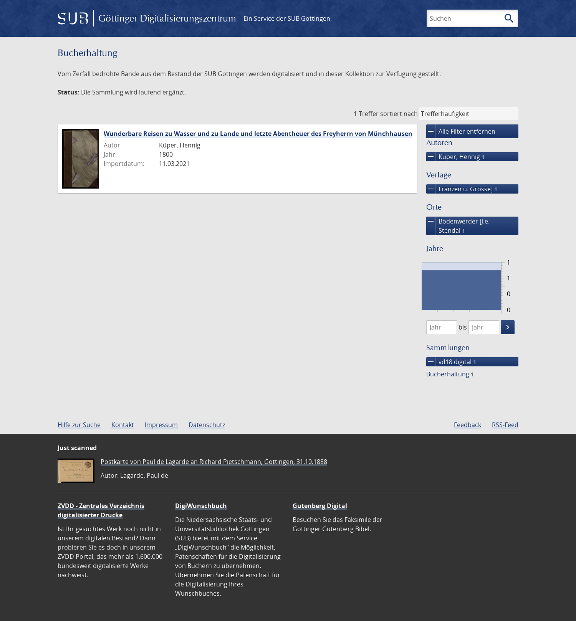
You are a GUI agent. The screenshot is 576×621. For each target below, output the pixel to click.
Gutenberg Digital (320, 506)
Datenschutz (207, 425)
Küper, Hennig (455, 156)
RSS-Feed (505, 425)
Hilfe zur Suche (79, 425)
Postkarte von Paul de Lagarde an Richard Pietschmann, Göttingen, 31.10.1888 (214, 461)
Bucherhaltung (450, 374)
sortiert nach (399, 113)
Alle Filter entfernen (460, 131)
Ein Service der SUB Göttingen (286, 18)
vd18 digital (451, 361)
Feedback (467, 425)
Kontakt (122, 425)
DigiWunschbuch (201, 506)
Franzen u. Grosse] (461, 189)
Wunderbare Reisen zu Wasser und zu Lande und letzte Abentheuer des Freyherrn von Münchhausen (258, 133)
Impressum (161, 425)
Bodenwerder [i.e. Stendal (458, 226)
